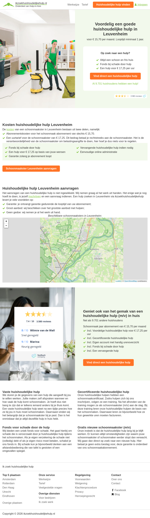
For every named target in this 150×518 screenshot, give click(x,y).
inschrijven (34, 196)
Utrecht (6, 491)
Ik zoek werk (46, 502)
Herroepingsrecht (85, 496)
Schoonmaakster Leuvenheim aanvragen (31, 168)
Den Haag (8, 487)
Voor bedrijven (47, 497)
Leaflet (118, 281)
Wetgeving (81, 483)
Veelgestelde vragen (50, 487)
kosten (10, 129)
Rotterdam (8, 483)
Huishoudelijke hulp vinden (113, 4)
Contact (115, 483)
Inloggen (141, 4)
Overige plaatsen (12, 502)
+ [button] (6, 221)
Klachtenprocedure (86, 487)
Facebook (120, 490)
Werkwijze (73, 4)
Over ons (116, 479)
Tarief (85, 4)
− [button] (6, 226)
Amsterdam (9, 479)
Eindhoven (8, 496)
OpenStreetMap (130, 281)
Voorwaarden (82, 479)
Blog (117, 494)
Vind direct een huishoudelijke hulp (115, 76)
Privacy (79, 491)
